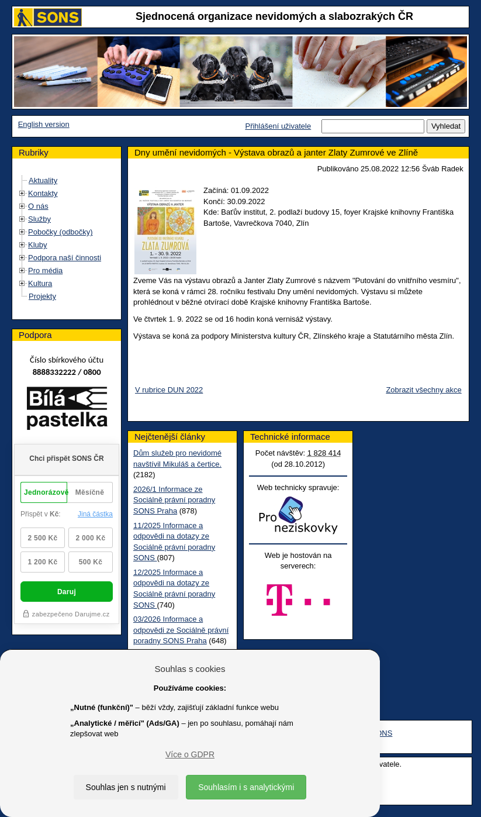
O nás (38, 206)
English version (44, 124)
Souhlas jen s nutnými (126, 787)
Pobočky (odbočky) (60, 231)
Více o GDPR (189, 754)
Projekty (42, 296)
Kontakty (43, 193)
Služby (39, 219)
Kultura (40, 283)
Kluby (37, 244)
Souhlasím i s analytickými (246, 787)
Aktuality (43, 180)
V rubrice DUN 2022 (169, 389)
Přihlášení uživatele (278, 126)
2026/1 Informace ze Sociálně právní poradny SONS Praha (174, 500)
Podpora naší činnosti (64, 257)
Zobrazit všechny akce (423, 389)
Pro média (45, 270)
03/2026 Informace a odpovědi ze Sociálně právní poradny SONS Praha (181, 630)
